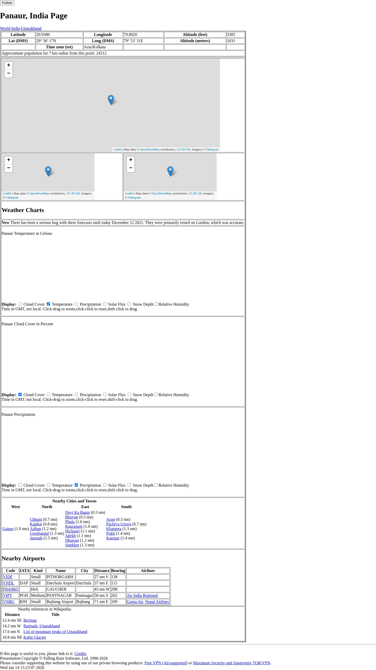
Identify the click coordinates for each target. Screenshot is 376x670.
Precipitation (90, 304)
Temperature (62, 304)
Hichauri (72, 531)
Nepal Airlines (157, 601)
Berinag (30, 620)
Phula (70, 522)
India (15, 28)
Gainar (8, 528)
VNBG (8, 601)
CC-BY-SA (183, 149)
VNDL (8, 583)
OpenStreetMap (149, 149)
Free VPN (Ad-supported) (165, 663)
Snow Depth (143, 304)
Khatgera (114, 528)
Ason (110, 519)
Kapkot (36, 524)
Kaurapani (74, 526)
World (5, 28)
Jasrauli (36, 538)
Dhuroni (72, 540)
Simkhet (72, 545)
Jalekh (70, 535)
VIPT (7, 595)
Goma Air (135, 601)
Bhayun (71, 517)
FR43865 (10, 589)
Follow (7, 3)
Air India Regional (142, 595)
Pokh (110, 533)
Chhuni (36, 519)
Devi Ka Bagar (77, 512)
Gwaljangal (39, 533)
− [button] (8, 74)
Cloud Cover (34, 304)
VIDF (7, 577)
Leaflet (117, 149)
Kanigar (113, 538)
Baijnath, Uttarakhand (42, 626)
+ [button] (8, 66)
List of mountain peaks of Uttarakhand (56, 631)
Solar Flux (117, 304)
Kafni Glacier (35, 637)
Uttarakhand (31, 28)
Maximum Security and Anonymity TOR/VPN (231, 663)
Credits (80, 653)
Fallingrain (212, 149)
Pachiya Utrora (118, 524)
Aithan (35, 528)
